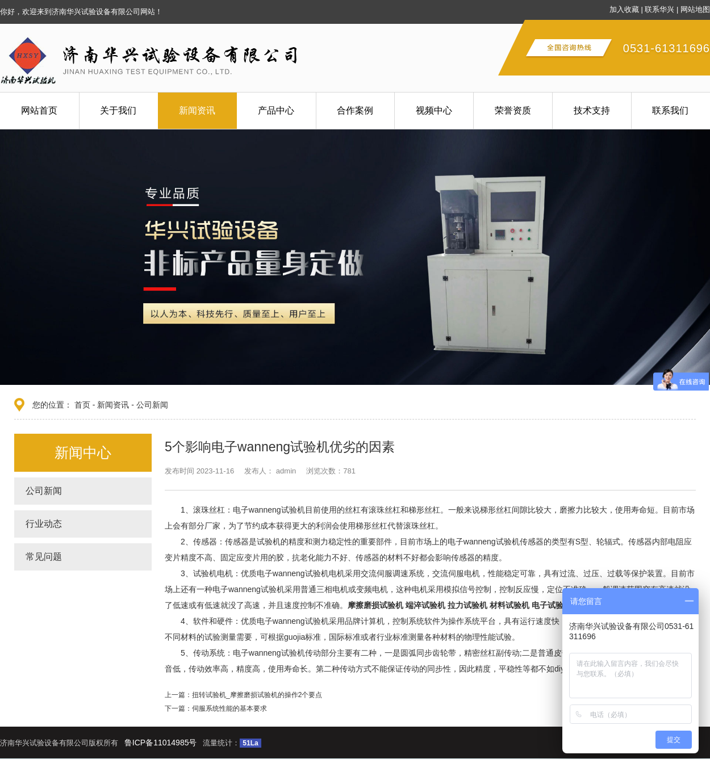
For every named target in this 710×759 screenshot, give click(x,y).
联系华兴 (659, 9)
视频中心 (434, 110)
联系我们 (670, 110)
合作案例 (355, 110)
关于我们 (118, 110)
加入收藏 (624, 9)
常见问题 (44, 556)
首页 (82, 404)
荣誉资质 (513, 110)
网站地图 (695, 9)
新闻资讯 (197, 110)
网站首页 (39, 110)
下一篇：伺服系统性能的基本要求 (216, 708)
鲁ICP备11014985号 (160, 742)
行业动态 (44, 524)
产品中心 (276, 110)
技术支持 (592, 110)
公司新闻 (152, 404)
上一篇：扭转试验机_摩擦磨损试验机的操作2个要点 (243, 695)
